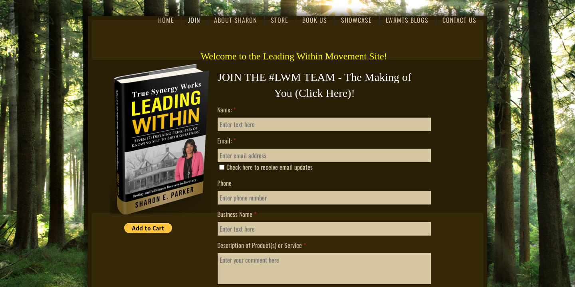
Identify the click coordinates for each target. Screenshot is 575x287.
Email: (226, 140)
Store (279, 20)
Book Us (314, 20)
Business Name (236, 214)
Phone (224, 183)
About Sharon (235, 20)
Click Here (323, 93)
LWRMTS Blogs (407, 20)
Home (166, 20)
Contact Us (459, 20)
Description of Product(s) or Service (261, 245)
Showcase (356, 20)
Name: (226, 109)
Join (194, 20)
